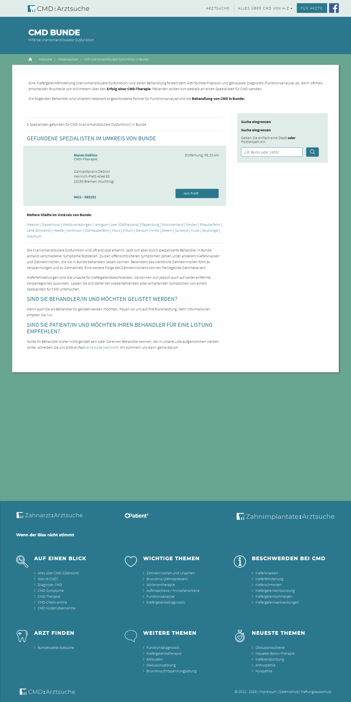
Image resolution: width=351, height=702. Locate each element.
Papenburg (150, 224)
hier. (50, 314)
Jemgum (101, 224)
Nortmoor (74, 230)
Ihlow (116, 230)
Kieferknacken (266, 572)
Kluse (195, 230)
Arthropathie (265, 665)
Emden (191, 224)
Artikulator (154, 659)
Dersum (142, 230)
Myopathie (263, 670)
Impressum (268, 691)
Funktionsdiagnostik (162, 647)
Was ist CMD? (48, 578)
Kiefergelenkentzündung (275, 590)
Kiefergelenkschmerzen (273, 596)
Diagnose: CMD (50, 584)
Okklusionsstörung (161, 665)
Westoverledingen (77, 224)
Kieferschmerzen (268, 584)
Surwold (181, 230)
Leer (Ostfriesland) (125, 224)
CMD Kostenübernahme (57, 608)
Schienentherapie (160, 584)
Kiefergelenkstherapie (163, 653)
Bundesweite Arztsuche (56, 647)
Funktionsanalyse (160, 596)
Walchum (34, 236)
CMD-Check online (52, 602)
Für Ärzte (312, 8)
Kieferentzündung (269, 659)
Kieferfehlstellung (269, 578)
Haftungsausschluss (316, 691)
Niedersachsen (68, 59)
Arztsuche (218, 8)
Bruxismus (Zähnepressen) (167, 578)
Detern (167, 230)
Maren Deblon (85, 155)
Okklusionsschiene (270, 647)
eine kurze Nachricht (102, 347)
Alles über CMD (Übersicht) (58, 572)
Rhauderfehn (210, 224)
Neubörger (210, 230)
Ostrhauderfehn (97, 230)
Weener (33, 224)
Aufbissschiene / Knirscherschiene (173, 590)
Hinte (154, 230)
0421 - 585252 (85, 197)
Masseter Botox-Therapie (275, 653)
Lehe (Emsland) (39, 230)
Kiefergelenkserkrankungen (277, 602)
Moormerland (173, 224)
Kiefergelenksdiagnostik (165, 602)
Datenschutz (289, 691)
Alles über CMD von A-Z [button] (263, 8)
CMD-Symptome (51, 590)
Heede (58, 230)
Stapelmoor (50, 224)
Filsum (128, 230)
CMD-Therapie (49, 596)
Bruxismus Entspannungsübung (171, 670)
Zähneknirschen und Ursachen (170, 572)
